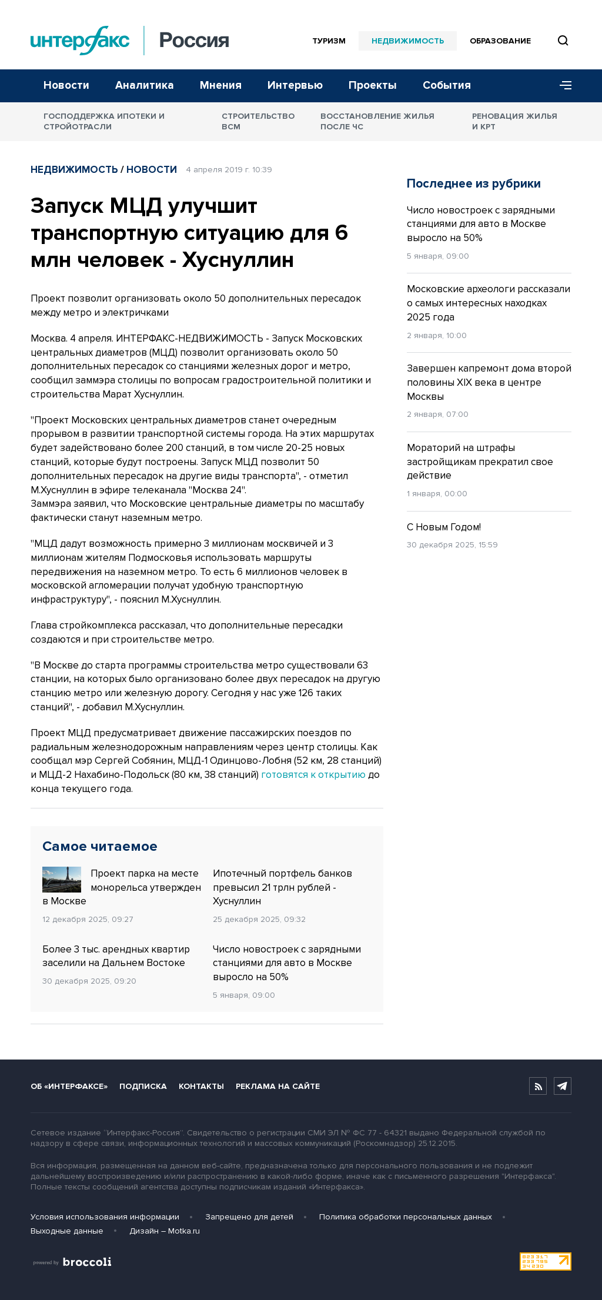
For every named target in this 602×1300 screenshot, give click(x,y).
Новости (66, 85)
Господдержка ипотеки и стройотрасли (104, 121)
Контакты (201, 1086)
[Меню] (561, 86)
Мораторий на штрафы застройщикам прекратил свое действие (480, 462)
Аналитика (144, 85)
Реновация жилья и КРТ (514, 121)
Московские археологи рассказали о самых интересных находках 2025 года (488, 303)
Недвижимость (408, 41)
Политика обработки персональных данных (405, 1217)
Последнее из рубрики (474, 183)
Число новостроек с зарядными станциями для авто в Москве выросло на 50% (287, 963)
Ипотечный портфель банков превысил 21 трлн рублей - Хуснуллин (282, 887)
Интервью (295, 85)
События (447, 85)
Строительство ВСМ (258, 121)
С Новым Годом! (444, 527)
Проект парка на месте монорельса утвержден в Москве (121, 887)
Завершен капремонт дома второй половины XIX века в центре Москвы (489, 382)
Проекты (373, 85)
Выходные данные (67, 1231)
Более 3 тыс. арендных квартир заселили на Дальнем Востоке (116, 956)
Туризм (329, 41)
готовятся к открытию (313, 774)
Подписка (143, 1086)
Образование (500, 41)
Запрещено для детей (249, 1217)
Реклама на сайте (278, 1086)
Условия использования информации (105, 1217)
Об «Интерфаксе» (69, 1086)
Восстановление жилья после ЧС (377, 121)
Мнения (221, 85)
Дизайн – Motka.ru (164, 1231)
